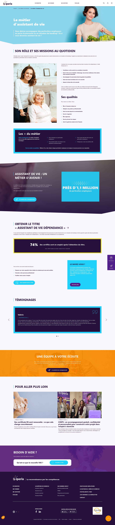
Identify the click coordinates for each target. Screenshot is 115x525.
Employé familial (38, 495)
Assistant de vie (38, 490)
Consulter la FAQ (59, 462)
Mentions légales (64, 519)
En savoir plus (75, 284)
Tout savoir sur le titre (26, 282)
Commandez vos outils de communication (50, 519)
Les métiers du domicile (23, 8)
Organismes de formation (63, 493)
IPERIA (59, 490)
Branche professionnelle (63, 488)
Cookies (70, 519)
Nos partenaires (61, 495)
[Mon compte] (108, 3)
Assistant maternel (39, 488)
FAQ (59, 519)
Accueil (15, 8)
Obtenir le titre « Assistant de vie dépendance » (40, 226)
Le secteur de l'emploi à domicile (89, 489)
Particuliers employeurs (87, 486)
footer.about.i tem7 (86, 492)
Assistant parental (39, 493)
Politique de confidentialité (77, 519)
